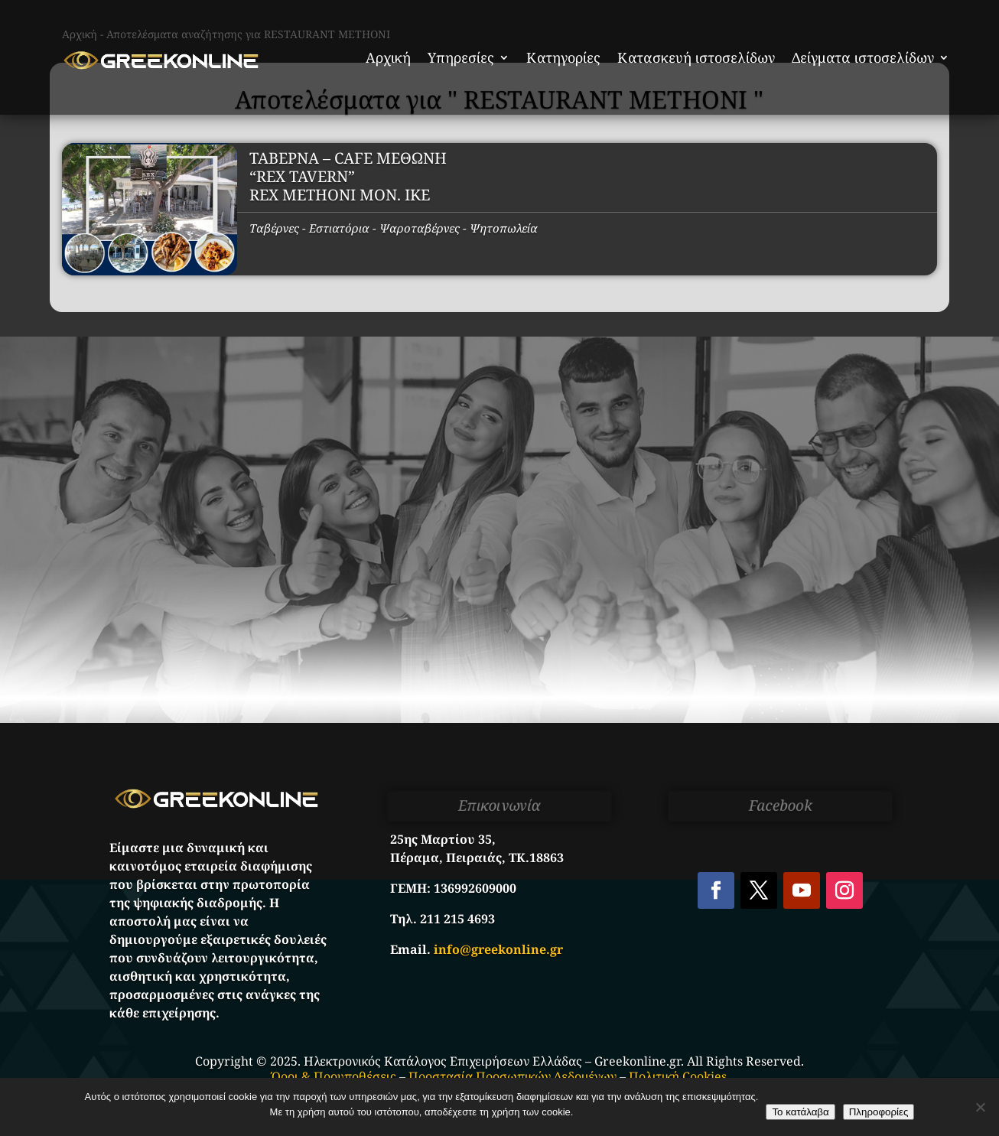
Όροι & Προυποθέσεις (334, 1076)
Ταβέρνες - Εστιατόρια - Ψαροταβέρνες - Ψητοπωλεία (393, 228)
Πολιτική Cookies (678, 1076)
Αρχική (388, 57)
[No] (980, 1107)
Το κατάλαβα (800, 1112)
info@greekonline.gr (498, 949)
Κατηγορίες (563, 57)
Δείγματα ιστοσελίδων (863, 57)
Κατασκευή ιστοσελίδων (696, 57)
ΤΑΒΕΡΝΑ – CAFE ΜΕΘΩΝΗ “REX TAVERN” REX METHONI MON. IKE (348, 176)
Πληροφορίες (879, 1112)
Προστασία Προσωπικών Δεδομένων (512, 1076)
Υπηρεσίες (461, 57)
